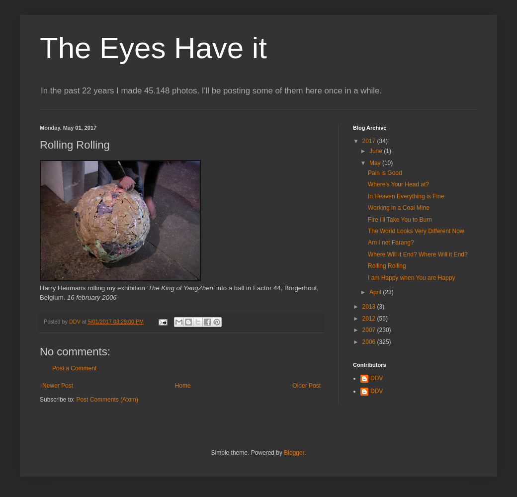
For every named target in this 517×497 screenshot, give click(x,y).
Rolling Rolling (387, 265)
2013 (369, 306)
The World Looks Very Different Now (416, 231)
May (375, 163)
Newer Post (57, 385)
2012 (369, 318)
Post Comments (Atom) (107, 399)
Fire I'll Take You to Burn (400, 219)
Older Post (306, 385)
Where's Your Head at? (398, 184)
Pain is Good (385, 172)
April (376, 292)
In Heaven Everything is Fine (406, 196)
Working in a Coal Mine (399, 207)
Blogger (294, 452)
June (376, 151)
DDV (376, 378)
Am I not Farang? (391, 242)
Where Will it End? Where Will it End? (418, 254)
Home (183, 385)
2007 (369, 330)
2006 (369, 341)
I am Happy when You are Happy (411, 277)
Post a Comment (74, 368)
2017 (369, 141)
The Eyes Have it (153, 48)
